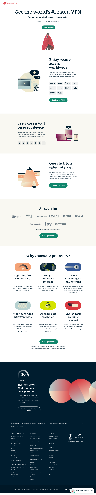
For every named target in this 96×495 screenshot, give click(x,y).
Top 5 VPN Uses (53, 473)
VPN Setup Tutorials (54, 452)
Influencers (51, 445)
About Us (32, 464)
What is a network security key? (29, 425)
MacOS (13, 440)
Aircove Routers (34, 452)
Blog (50, 476)
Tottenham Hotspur (54, 438)
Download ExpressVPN (17, 438)
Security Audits (34, 471)
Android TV (14, 459)
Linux (12, 450)
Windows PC (14, 442)
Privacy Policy (35, 491)
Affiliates (51, 442)
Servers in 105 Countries (17, 469)
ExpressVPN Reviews (35, 473)
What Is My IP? (52, 469)
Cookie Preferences (53, 491)
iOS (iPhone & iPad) (16, 445)
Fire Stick (13, 457)
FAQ (50, 454)
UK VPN (13, 473)
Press (31, 478)
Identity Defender (34, 457)
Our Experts (33, 476)
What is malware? (15, 425)
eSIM (31, 454)
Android (13, 447)
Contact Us (51, 457)
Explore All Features (35, 438)
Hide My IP (51, 471)
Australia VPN (14, 478)
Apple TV (13, 454)
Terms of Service (44, 491)
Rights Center (33, 469)
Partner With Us (53, 440)
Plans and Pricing (34, 442)
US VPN (13, 471)
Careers (32, 481)
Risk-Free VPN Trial (35, 440)
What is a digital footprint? (17, 428)
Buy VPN (51, 459)
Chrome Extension (16, 462)
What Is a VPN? (53, 466)
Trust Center (33, 466)
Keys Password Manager (36, 450)
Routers (13, 452)
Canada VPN (14, 476)
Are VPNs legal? (41, 425)
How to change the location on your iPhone (56, 425)
